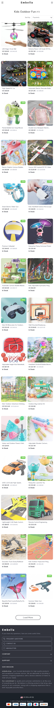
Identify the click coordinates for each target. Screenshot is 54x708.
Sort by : (28, 17)
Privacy (33, 701)
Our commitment (8, 681)
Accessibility (39, 701)
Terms (28, 701)
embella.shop (6, 671)
